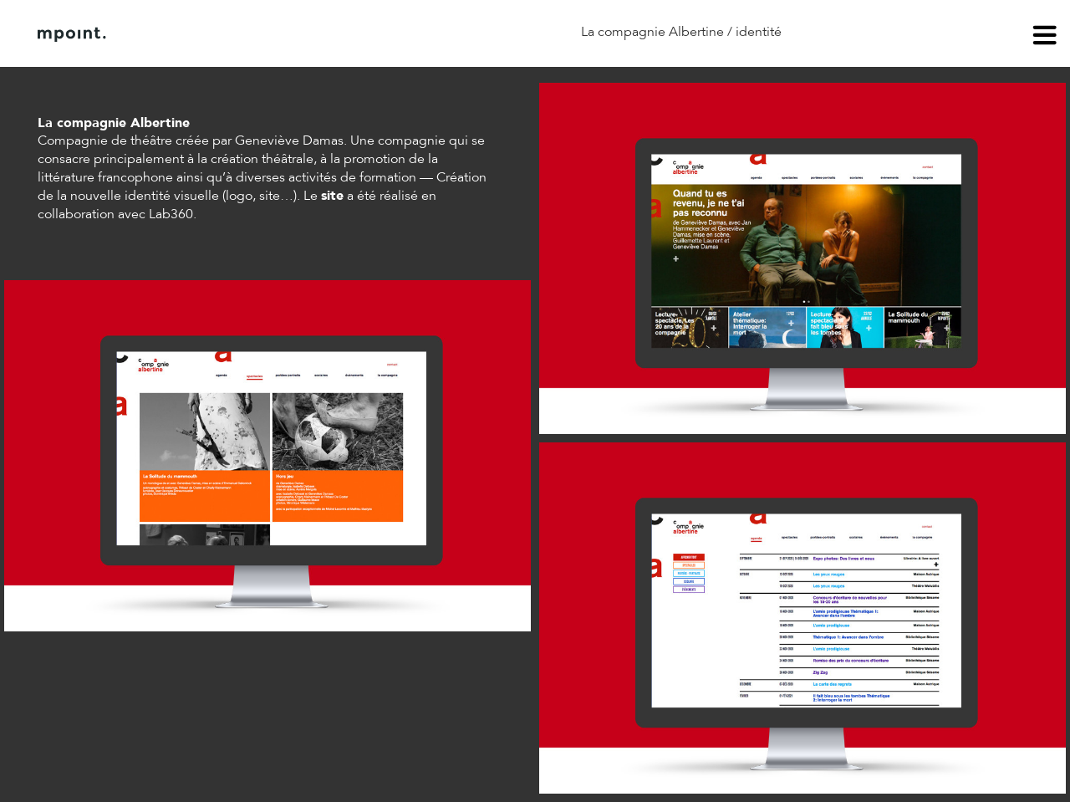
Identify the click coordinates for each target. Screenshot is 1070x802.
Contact (291, 34)
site (332, 196)
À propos (207, 34)
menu (1044, 37)
